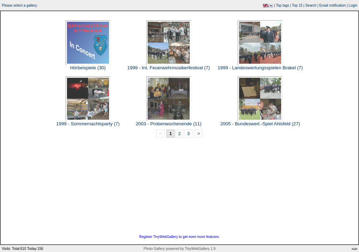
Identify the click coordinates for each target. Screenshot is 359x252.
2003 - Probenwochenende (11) (168, 123)
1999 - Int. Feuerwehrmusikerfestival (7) (168, 67)
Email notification (332, 5)
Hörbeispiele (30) (88, 67)
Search (311, 5)
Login (353, 5)
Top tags (282, 5)
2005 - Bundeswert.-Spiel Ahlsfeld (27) (260, 123)
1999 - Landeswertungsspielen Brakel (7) (260, 67)
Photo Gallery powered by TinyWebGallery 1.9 (180, 249)
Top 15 (297, 5)
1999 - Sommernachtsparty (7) (88, 123)
